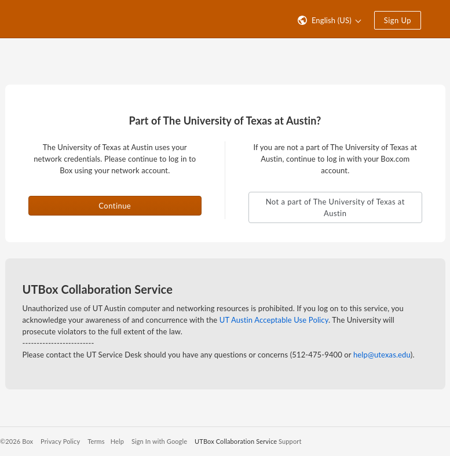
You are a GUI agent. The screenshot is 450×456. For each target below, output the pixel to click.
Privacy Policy (60, 441)
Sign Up (397, 20)
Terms (95, 441)
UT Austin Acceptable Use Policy (273, 319)
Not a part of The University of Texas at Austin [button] (335, 207)
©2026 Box (16, 441)
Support (290, 441)
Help (117, 441)
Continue (114, 205)
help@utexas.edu (382, 354)
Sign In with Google (159, 441)
